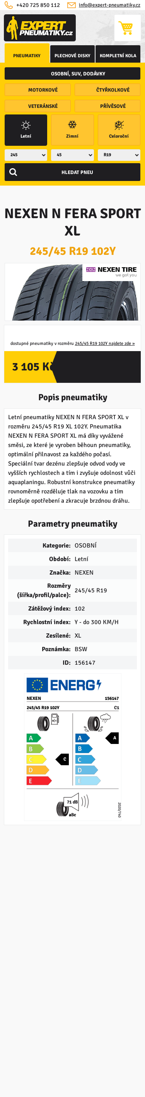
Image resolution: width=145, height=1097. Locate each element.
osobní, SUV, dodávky (78, 74)
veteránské (43, 106)
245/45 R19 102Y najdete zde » (105, 343)
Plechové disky (72, 56)
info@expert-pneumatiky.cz (109, 5)
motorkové (43, 90)
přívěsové (113, 106)
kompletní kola (118, 56)
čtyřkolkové (113, 90)
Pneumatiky (27, 56)
